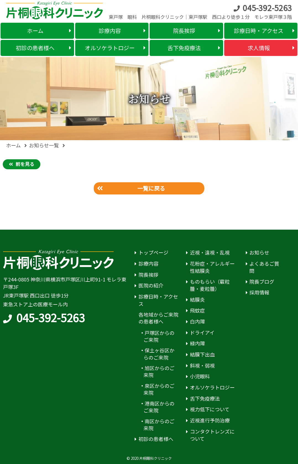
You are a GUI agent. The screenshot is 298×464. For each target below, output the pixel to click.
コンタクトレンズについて (212, 435)
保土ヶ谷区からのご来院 (159, 354)
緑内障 (197, 343)
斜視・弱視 (202, 365)
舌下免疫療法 (205, 398)
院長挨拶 (148, 274)
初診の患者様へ (155, 438)
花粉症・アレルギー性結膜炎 (212, 267)
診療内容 (148, 263)
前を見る (24, 163)
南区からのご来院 (159, 425)
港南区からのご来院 (159, 407)
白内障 (197, 321)
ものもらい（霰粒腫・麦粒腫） (210, 285)
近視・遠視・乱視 (210, 252)
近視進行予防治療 (210, 420)
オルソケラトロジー (212, 387)
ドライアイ (202, 332)
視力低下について (209, 409)
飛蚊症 (197, 310)
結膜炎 (197, 299)
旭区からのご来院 (159, 371)
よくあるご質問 (264, 267)
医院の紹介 (150, 285)
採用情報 (259, 292)
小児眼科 (200, 376)
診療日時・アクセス (158, 300)
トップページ (153, 252)
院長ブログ (261, 281)
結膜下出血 (202, 354)
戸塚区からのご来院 (159, 336)
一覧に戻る (151, 188)
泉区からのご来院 (159, 389)
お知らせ (259, 252)
